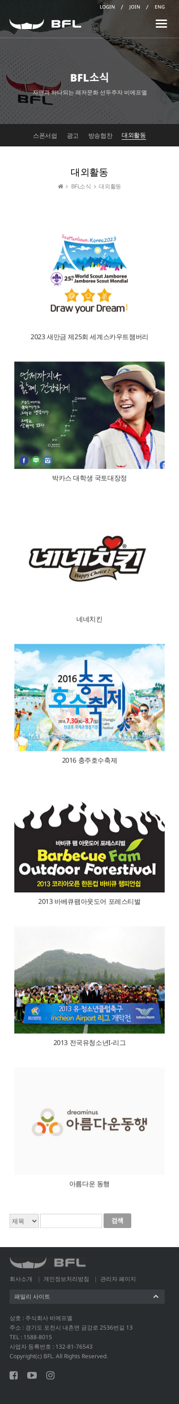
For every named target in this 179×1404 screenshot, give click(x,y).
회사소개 (21, 1279)
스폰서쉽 (45, 135)
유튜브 (32, 1375)
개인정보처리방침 (66, 1279)
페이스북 (14, 1375)
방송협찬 (100, 135)
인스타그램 (50, 1375)
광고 (73, 135)
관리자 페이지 (118, 1279)
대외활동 (134, 135)
